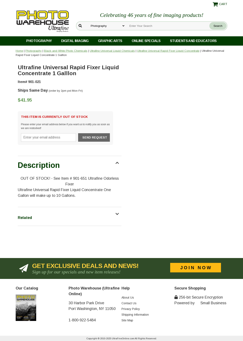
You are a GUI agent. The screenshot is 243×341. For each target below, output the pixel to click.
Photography (39, 41)
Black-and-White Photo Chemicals (65, 50)
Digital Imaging (75, 41)
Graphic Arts (110, 41)
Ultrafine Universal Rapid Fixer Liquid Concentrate (168, 50)
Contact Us (129, 303)
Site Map (127, 320)
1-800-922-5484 (82, 320)
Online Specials (146, 41)
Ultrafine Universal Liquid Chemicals (112, 50)
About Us (128, 297)
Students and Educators (193, 41)
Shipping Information (135, 314)
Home (19, 50)
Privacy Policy (131, 309)
